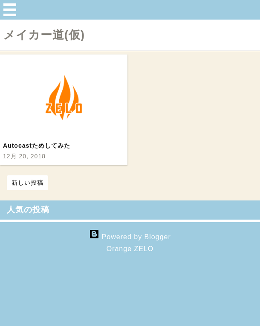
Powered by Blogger (130, 236)
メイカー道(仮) (44, 34)
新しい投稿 (27, 182)
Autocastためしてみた (36, 145)
